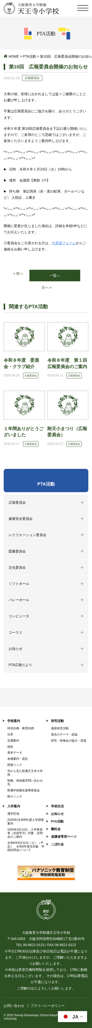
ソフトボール (19, 584)
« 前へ (18, 273)
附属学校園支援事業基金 (23, 790)
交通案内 (13, 740)
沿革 (10, 734)
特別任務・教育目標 (20, 728)
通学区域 (13, 813)
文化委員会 (17, 567)
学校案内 (13, 721)
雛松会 (56, 829)
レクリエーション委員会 (27, 535)
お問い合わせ (14, 1006)
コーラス (15, 632)
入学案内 (13, 806)
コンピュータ (19, 616)
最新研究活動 (60, 728)
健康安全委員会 (21, 519)
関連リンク (14, 765)
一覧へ (54, 275)
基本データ (14, 752)
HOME (14, 56)
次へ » (47, 287)
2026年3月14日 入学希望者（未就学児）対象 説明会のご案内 (25, 833)
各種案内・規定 (17, 758)
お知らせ (15, 649)
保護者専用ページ (64, 836)
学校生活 (57, 806)
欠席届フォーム (64, 243)
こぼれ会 (57, 844)
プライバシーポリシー (47, 1006)
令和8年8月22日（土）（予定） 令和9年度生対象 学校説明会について (25, 846)
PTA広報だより (20, 665)
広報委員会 (17, 502)
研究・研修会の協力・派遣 (68, 740)
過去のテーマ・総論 (64, 734)
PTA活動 (29, 56)
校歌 (10, 746)
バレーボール (19, 600)
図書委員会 (17, 551)
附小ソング (14, 796)
